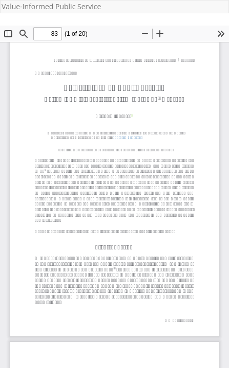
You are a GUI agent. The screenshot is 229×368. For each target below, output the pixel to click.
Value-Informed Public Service (51, 6)
